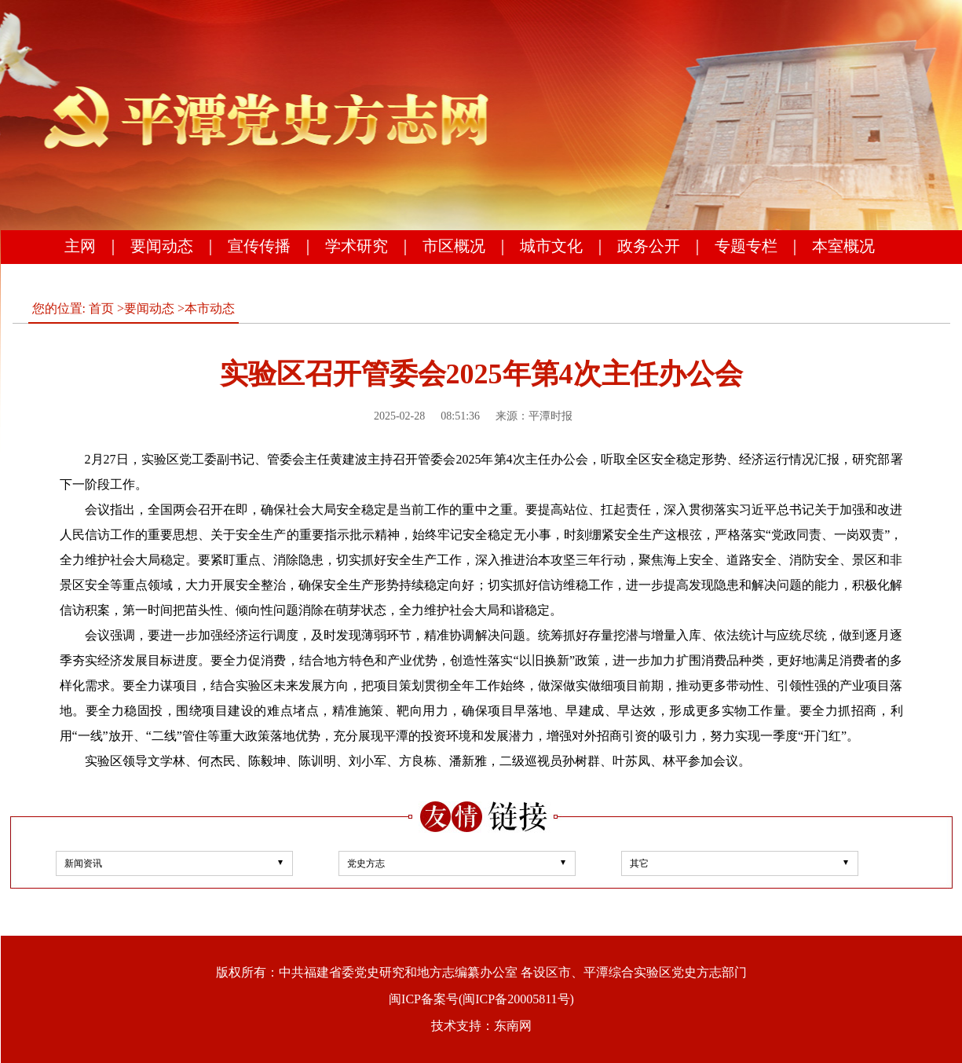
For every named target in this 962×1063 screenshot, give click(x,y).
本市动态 (210, 308)
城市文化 (551, 246)
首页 (101, 308)
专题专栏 (746, 246)
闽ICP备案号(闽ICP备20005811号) (481, 999)
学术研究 (356, 246)
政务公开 (648, 246)
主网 (80, 246)
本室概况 (843, 246)
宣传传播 (259, 246)
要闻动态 (161, 246)
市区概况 (453, 246)
